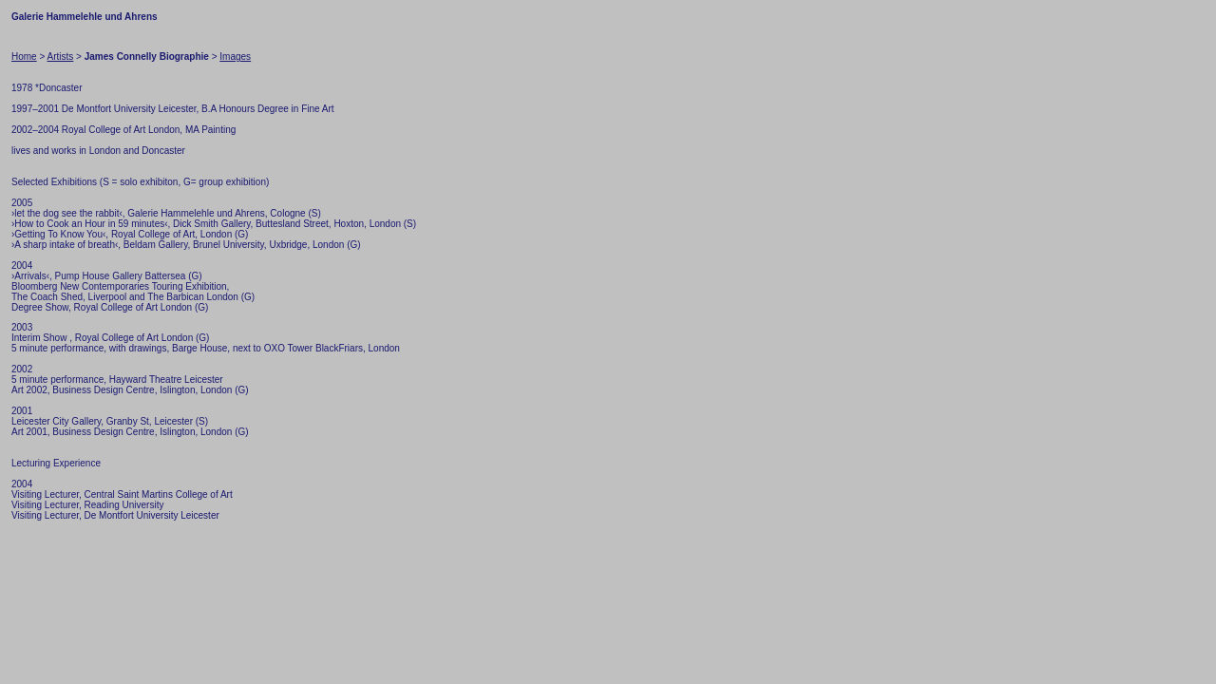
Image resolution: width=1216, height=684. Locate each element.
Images (235, 56)
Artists (61, 56)
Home (24, 56)
